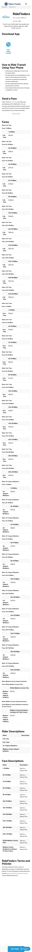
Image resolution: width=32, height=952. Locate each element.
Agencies (4, 7)
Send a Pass (13, 102)
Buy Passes (16, 949)
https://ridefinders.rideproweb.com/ (16, 873)
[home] (12, 4)
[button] (26, 4)
